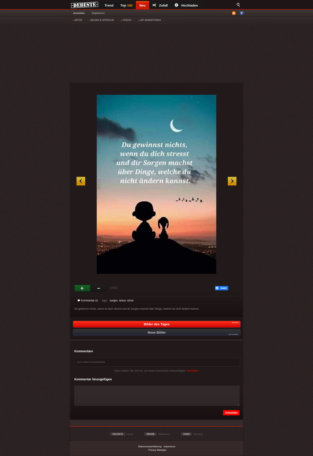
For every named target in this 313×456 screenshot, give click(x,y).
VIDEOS (126, 20)
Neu (142, 5)
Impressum (169, 446)
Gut (82, 288)
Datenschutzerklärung (149, 446)
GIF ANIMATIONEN (149, 20)
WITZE (77, 20)
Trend (109, 5)
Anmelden (79, 13)
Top (126, 5)
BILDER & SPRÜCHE (101, 20)
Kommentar (88, 300)
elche (130, 300)
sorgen (114, 300)
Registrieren (98, 13)
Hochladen (186, 5)
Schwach (99, 288)
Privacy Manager (157, 450)
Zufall (160, 5)
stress (122, 300)
